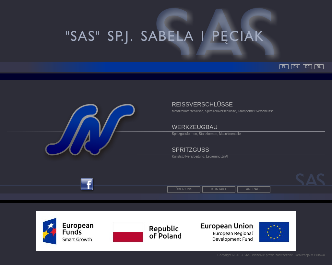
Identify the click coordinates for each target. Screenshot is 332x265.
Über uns (183, 189)
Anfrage (254, 189)
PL (284, 67)
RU (319, 67)
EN (295, 67)
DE (307, 67)
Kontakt (218, 189)
